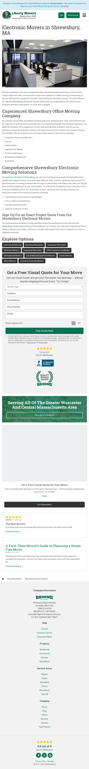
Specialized (44, 661)
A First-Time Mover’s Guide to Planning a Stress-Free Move (44, 548)
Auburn (44, 674)
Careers (44, 723)
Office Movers (10, 261)
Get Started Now (44, 505)
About (44, 707)
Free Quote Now (44, 330)
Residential (44, 649)
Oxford (45, 686)
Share (44, 496)
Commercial (44, 653)
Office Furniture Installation (58, 250)
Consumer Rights (44, 637)
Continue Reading (14, 566)
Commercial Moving (12, 245)
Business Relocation (34, 245)
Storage (44, 657)
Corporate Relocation (56, 245)
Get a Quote (73, 15)
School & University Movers (32, 261)
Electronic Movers (11, 250)
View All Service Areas (44, 415)
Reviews (44, 719)
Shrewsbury (44, 690)
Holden (45, 678)
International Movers (13, 256)
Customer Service (44, 633)
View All (44, 694)
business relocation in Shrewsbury (20, 177)
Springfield (44, 682)
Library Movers (65, 256)
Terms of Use (31, 342)
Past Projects (44, 727)
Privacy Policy (43, 342)
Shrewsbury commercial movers (16, 226)
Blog (44, 711)
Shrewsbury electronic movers (26, 101)
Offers (44, 715)
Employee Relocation (33, 250)
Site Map (50, 761)
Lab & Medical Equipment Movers (40, 256)
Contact (44, 629)
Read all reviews (13, 531)
